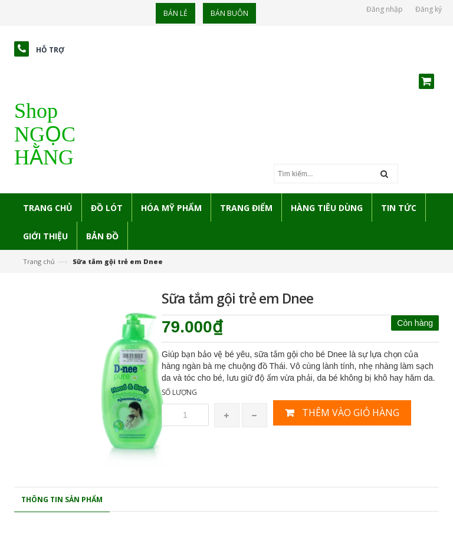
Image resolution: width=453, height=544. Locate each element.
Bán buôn (229, 13)
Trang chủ (39, 261)
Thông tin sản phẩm (62, 499)
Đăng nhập (384, 9)
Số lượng (179, 392)
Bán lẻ (175, 13)
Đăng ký (428, 9)
